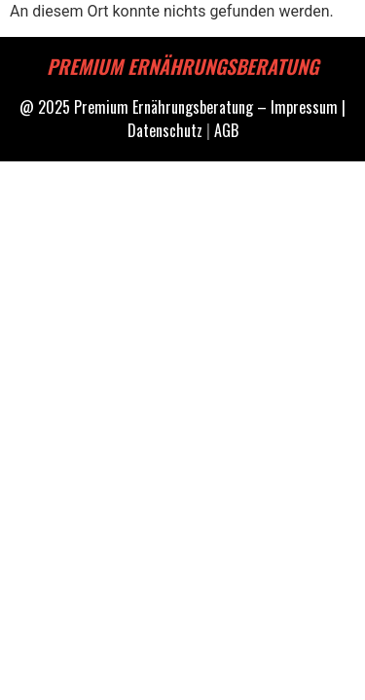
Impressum (304, 107)
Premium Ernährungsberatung (163, 107)
